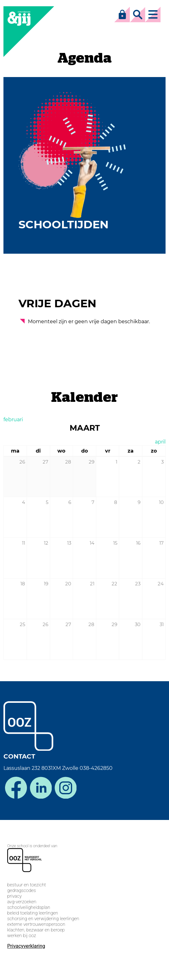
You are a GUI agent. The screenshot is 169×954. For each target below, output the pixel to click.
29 (114, 624)
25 (22, 624)
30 (137, 624)
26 (45, 624)
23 (137, 584)
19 (46, 584)
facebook (16, 788)
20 (68, 584)
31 (162, 624)
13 (69, 543)
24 (161, 584)
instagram (66, 788)
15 (115, 543)
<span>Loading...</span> (84, 886)
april (160, 442)
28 (91, 624)
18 (22, 584)
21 (92, 584)
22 (114, 584)
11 (23, 543)
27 (68, 624)
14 (92, 543)
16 (138, 543)
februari (13, 420)
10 (161, 502)
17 (161, 543)
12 (46, 543)
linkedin (41, 788)
